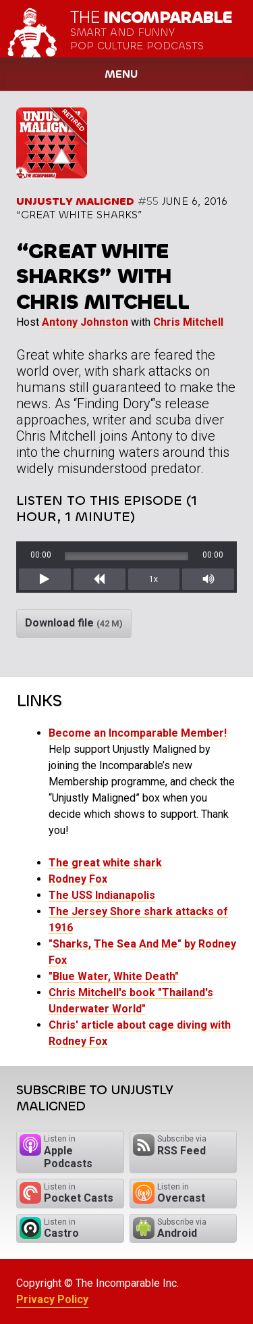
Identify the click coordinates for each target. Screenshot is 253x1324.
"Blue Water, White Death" (114, 976)
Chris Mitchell (188, 322)
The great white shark (105, 862)
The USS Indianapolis (102, 895)
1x (153, 579)
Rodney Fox (78, 879)
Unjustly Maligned (75, 201)
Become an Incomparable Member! (138, 733)
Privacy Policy (52, 1299)
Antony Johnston (85, 322)
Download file (74, 622)
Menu (121, 74)
